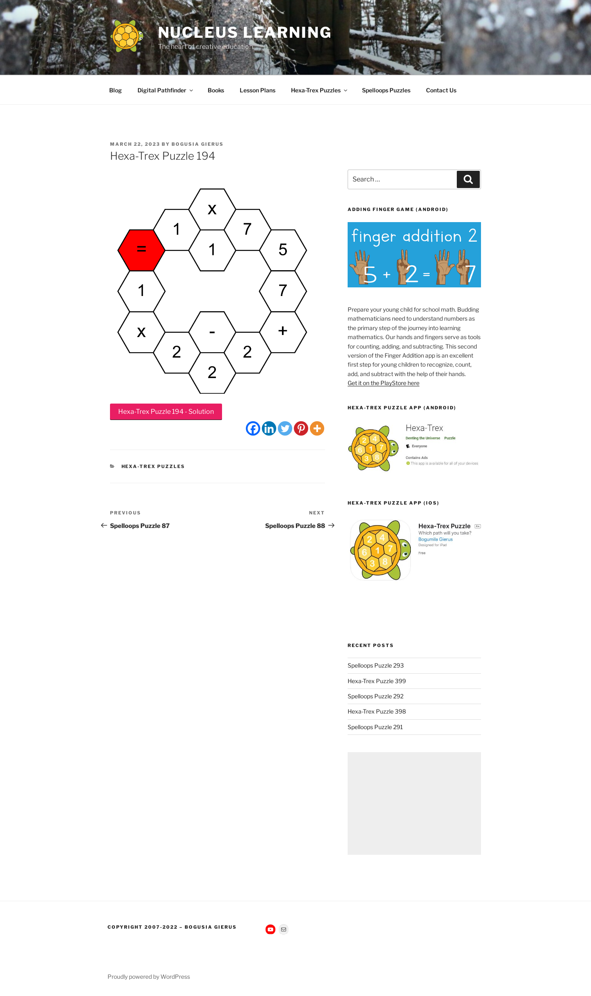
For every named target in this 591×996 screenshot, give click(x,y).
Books (216, 90)
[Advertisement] (414, 803)
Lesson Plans (257, 90)
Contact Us (441, 90)
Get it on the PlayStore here (383, 382)
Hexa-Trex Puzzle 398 (377, 711)
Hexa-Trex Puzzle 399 (377, 680)
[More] (317, 428)
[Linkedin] (269, 428)
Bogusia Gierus (198, 144)
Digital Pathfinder (165, 90)
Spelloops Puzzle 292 (375, 696)
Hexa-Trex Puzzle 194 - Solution (166, 411)
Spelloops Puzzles (386, 90)
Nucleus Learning (245, 32)
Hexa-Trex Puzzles (319, 90)
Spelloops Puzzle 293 (376, 665)
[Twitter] (285, 428)
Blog (115, 90)
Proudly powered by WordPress (149, 976)
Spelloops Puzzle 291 (375, 726)
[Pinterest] (301, 428)
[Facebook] (253, 428)
